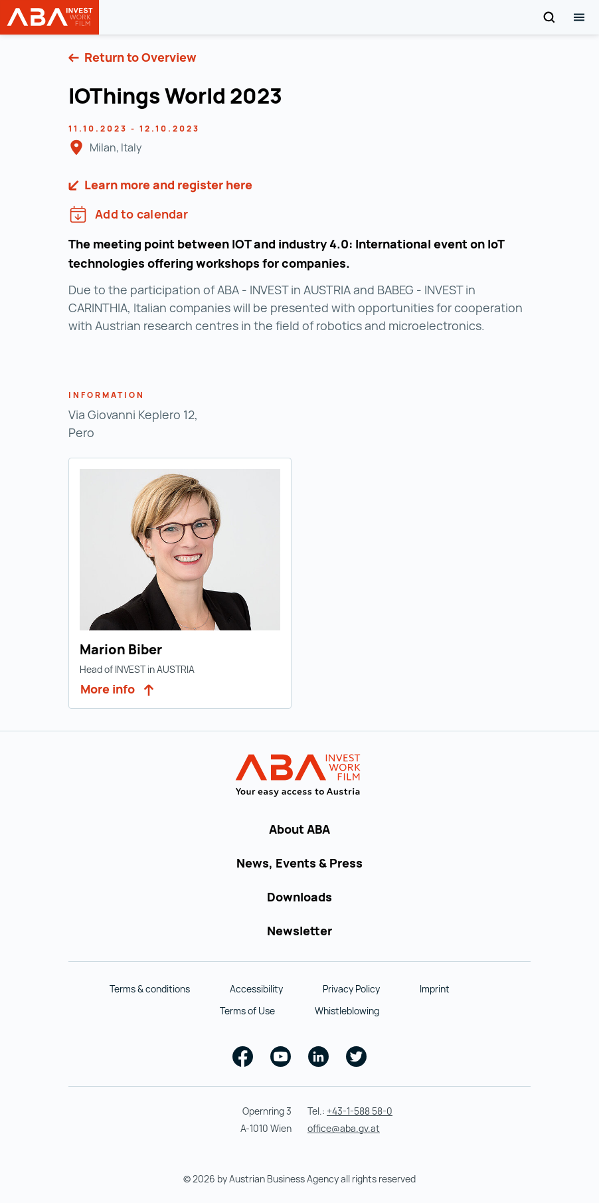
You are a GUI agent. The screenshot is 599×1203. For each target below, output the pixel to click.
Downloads (299, 897)
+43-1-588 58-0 (359, 1111)
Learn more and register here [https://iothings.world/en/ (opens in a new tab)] (167, 185)
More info (117, 689)
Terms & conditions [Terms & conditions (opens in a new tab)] (150, 988)
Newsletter (299, 931)
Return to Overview (139, 57)
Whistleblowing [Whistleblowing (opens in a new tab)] (347, 1010)
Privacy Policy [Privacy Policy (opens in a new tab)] (351, 988)
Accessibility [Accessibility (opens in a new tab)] (256, 988)
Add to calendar (128, 214)
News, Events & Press (299, 863)
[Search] (548, 17)
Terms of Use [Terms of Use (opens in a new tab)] (247, 1010)
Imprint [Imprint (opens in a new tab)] (435, 988)
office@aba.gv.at (343, 1128)
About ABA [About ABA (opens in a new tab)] (299, 829)
